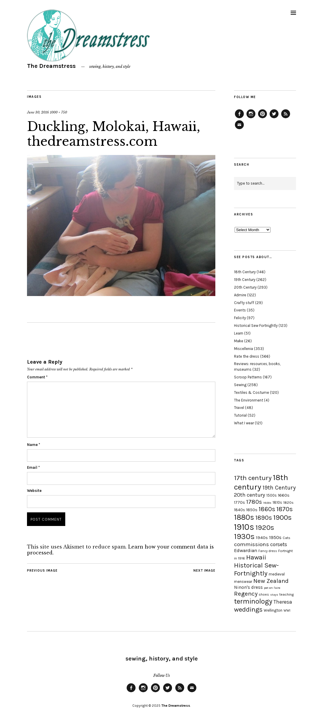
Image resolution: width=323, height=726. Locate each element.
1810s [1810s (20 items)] (277, 502)
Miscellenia (243, 348)
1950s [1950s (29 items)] (275, 537)
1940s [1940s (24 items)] (262, 537)
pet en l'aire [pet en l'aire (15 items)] (272, 588)
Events (240, 310)
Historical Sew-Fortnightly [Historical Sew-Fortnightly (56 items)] (256, 569)
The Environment (248, 400)
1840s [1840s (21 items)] (239, 509)
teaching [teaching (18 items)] (286, 594)
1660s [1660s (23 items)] (283, 495)
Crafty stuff (244, 302)
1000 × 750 (58, 112)
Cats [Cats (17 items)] (286, 538)
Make (238, 341)
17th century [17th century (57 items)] (253, 478)
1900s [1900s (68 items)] (282, 517)
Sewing (240, 385)
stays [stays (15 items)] (274, 595)
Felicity (240, 318)
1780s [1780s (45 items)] (254, 501)
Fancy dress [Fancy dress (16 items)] (267, 551)
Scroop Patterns (248, 377)
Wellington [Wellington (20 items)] (273, 610)
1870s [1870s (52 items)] (284, 509)
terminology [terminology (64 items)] (253, 601)
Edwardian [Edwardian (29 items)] (245, 550)
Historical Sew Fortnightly (256, 325)
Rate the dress (246, 356)
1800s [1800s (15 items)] (267, 503)
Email (33, 467)
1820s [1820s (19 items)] (288, 502)
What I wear (244, 423)
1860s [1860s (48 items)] (267, 509)
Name (33, 444)
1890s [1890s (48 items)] (263, 517)
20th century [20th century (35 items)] (249, 495)
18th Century (245, 272)
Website (34, 490)
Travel (239, 407)
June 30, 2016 (38, 112)
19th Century (244, 279)
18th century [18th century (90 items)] (261, 482)
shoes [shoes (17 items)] (264, 594)
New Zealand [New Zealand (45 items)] (271, 580)
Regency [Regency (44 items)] (245, 593)
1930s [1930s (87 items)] (244, 536)
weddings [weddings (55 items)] (248, 609)
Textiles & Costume (251, 392)
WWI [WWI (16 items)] (287, 611)
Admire (240, 295)
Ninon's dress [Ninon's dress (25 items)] (248, 587)
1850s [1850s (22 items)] (251, 509)
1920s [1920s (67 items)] (264, 527)
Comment (37, 377)
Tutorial (240, 415)
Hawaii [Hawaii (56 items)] (256, 557)
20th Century (245, 287)
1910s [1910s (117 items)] (244, 527)
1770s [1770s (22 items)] (239, 502)
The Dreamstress (51, 66)
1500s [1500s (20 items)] (271, 495)
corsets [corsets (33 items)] (278, 544)
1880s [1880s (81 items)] (244, 517)
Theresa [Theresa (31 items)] (282, 602)
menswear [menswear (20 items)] (243, 581)
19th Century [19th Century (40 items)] (279, 487)
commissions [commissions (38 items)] (251, 544)
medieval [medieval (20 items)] (277, 574)
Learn (238, 333)
